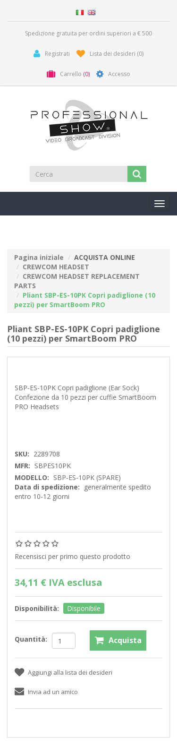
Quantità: (31, 639)
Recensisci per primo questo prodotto (72, 556)
